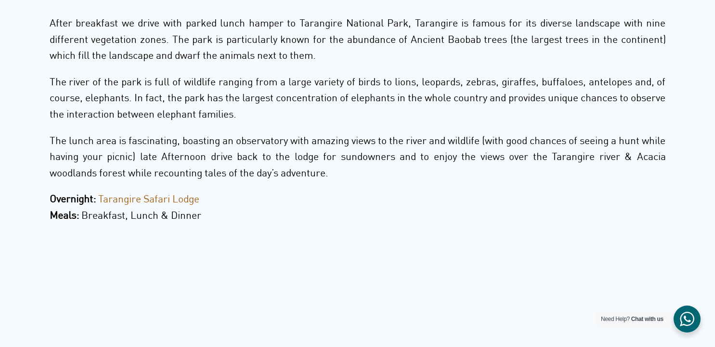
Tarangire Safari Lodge (148, 198)
